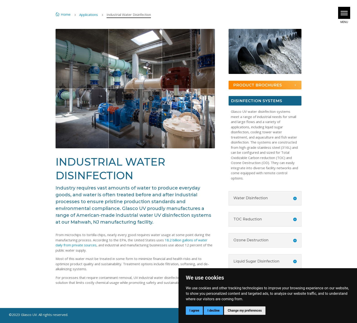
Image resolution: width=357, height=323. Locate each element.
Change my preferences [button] (245, 310)
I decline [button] (213, 310)
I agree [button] (194, 310)
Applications (88, 14)
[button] (344, 13)
